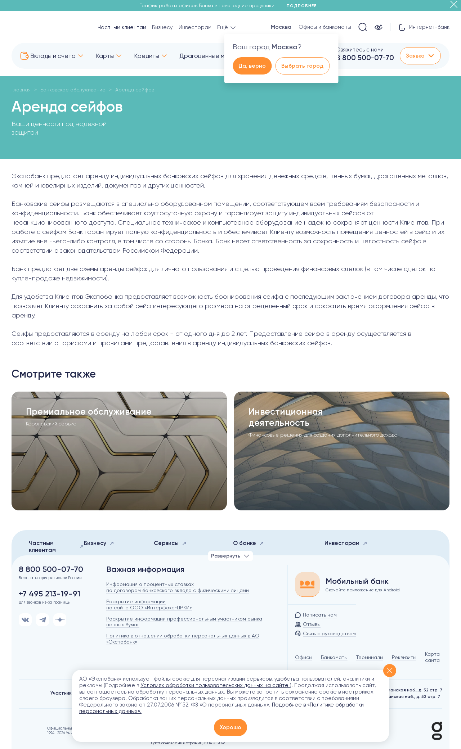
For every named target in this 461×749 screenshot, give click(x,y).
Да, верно (252, 66)
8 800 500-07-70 (365, 57)
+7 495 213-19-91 (49, 594)
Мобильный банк (357, 581)
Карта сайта (432, 657)
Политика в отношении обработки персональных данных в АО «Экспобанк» (182, 639)
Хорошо (230, 727)
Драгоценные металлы (212, 55)
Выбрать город (302, 66)
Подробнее (304, 5)
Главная (21, 90)
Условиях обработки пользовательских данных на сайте (215, 685)
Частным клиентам (122, 27)
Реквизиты (404, 657)
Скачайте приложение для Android (363, 589)
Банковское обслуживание (73, 90)
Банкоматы (334, 657)
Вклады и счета (53, 55)
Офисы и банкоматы (325, 27)
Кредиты (146, 55)
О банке (248, 543)
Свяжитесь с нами (360, 49)
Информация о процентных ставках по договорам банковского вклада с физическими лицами (177, 587)
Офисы (303, 657)
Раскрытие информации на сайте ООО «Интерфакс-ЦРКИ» (149, 604)
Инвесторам (195, 27)
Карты (105, 55)
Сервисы (170, 543)
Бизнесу (162, 27)
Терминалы (369, 657)
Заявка (420, 55)
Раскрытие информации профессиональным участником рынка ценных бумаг (184, 622)
